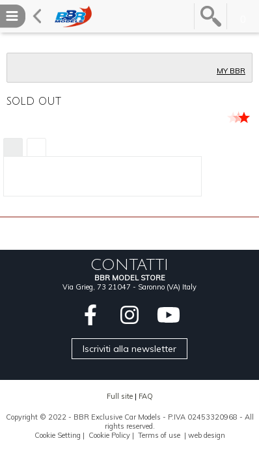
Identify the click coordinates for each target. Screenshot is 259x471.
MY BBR (231, 70)
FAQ (146, 396)
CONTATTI (129, 264)
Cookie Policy (109, 435)
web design (206, 435)
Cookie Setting (57, 435)
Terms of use (159, 435)
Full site (120, 396)
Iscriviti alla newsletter (129, 349)
